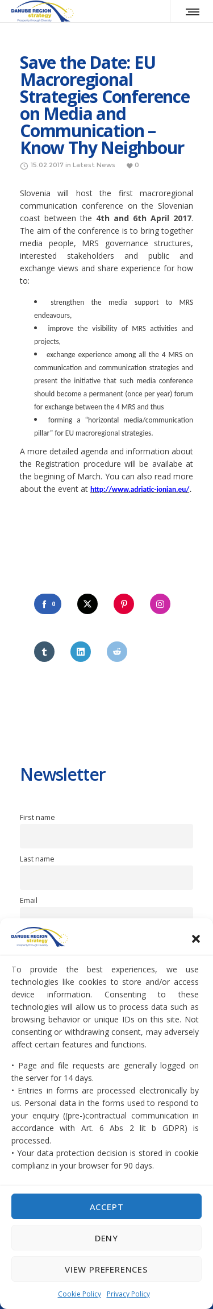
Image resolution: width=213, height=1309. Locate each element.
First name (37, 817)
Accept (107, 1206)
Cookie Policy (79, 1294)
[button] (196, 939)
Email (28, 900)
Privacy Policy (128, 1294)
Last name (37, 859)
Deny (106, 1238)
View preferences (106, 1269)
